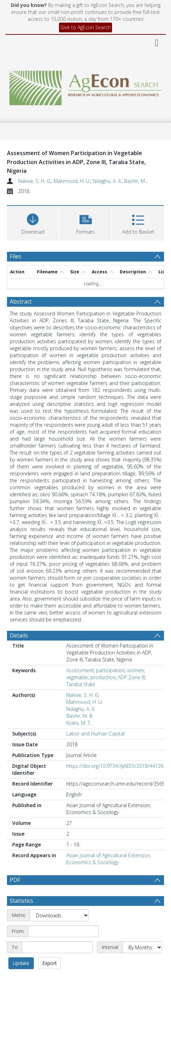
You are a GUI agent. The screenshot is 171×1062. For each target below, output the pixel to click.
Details (19, 635)
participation (110, 670)
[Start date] (63, 931)
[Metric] (59, 915)
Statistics (21, 900)
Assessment (80, 670)
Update (21, 963)
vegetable (77, 677)
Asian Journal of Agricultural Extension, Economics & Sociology (108, 859)
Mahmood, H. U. (72, 181)
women (135, 670)
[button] (86, 222)
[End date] (57, 947)
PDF (15, 880)
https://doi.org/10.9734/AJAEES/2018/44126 (114, 766)
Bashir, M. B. (137, 181)
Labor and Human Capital (95, 733)
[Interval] (142, 947)
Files (15, 256)
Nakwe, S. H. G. (34, 181)
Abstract (21, 301)
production (103, 677)
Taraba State (80, 684)
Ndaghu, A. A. (107, 181)
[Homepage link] (85, 86)
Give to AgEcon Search (85, 27)
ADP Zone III (131, 677)
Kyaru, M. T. (78, 722)
